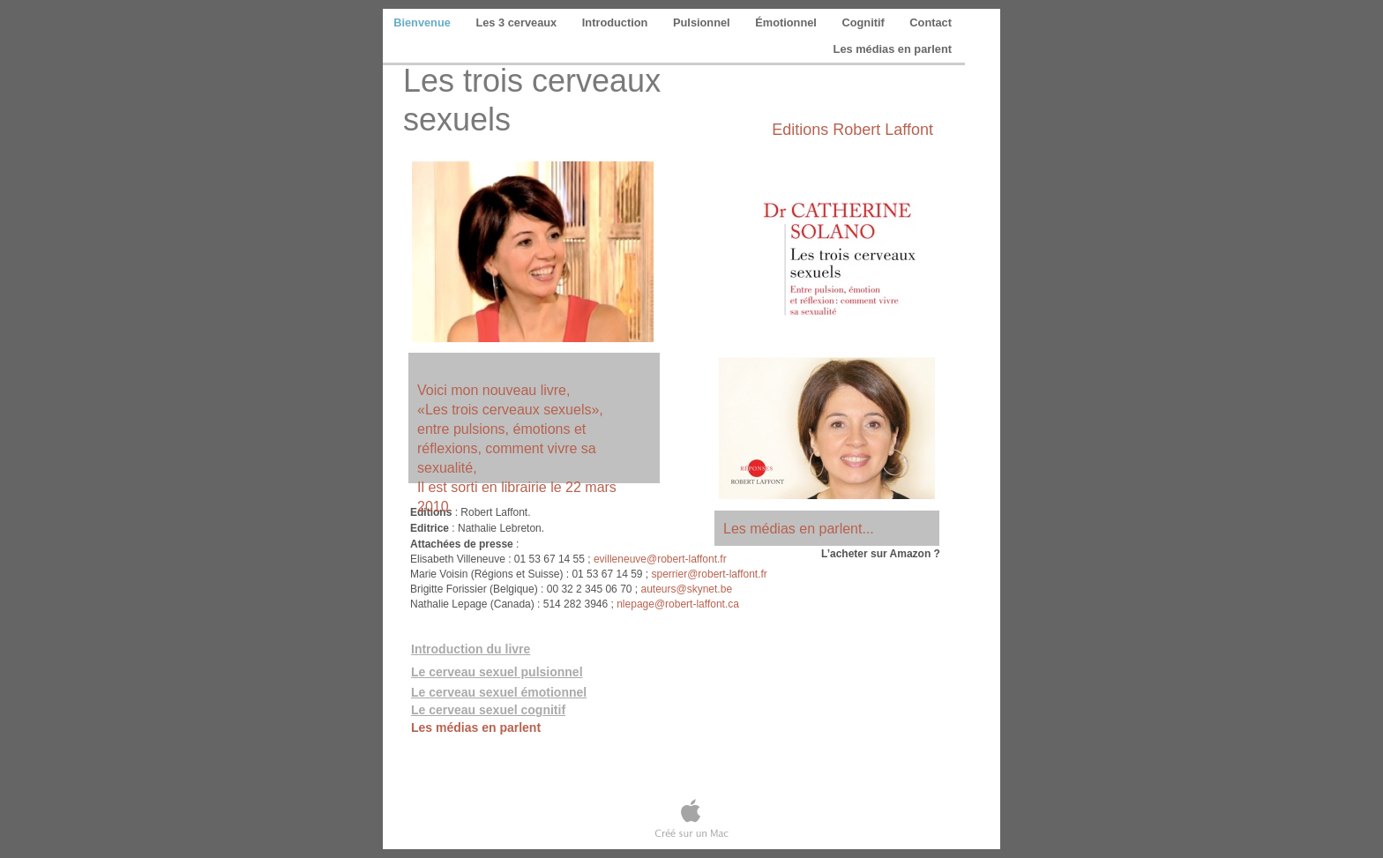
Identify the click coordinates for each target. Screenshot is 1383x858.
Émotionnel (787, 22)
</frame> (848, 656)
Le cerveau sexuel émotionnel (499, 692)
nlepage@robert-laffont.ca (678, 604)
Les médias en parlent (893, 49)
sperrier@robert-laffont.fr (707, 574)
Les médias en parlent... (798, 528)
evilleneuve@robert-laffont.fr (660, 559)
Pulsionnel (703, 22)
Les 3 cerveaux (517, 22)
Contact (930, 22)
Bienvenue (423, 22)
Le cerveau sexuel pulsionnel (497, 672)
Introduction (616, 22)
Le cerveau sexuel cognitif (488, 710)
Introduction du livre (470, 649)
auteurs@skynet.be (686, 589)
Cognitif (864, 22)
